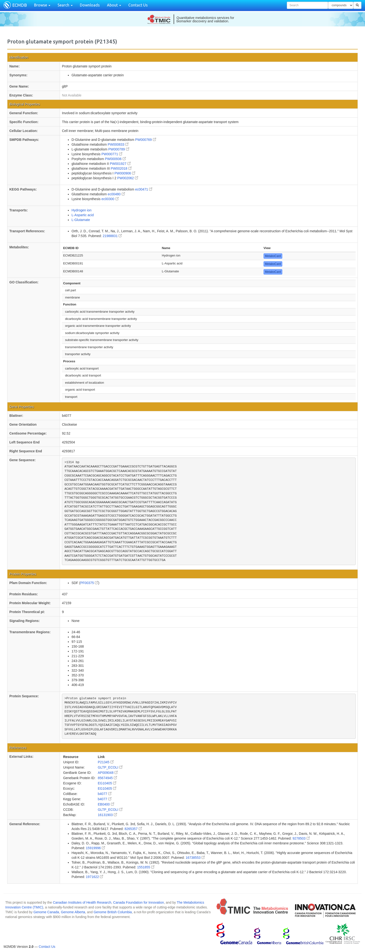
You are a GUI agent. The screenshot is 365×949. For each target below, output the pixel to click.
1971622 (94, 877)
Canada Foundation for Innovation (138, 902)
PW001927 (120, 164)
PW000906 (124, 173)
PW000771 (111, 154)
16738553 (195, 857)
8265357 (133, 829)
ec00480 (116, 194)
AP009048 (108, 773)
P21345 (106, 762)
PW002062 (127, 178)
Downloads (90, 5)
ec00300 (110, 199)
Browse (42, 5)
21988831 (112, 236)
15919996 (95, 848)
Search (65, 5)
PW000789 (118, 149)
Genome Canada (46, 912)
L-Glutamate (80, 220)
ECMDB (19, 5)
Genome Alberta (73, 912)
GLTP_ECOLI (110, 767)
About (114, 5)
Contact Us (138, 5)
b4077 (105, 794)
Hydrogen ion (81, 210)
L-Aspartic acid (82, 215)
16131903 (107, 815)
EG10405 (107, 783)
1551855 (145, 867)
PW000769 (145, 140)
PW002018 (121, 168)
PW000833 (118, 144)
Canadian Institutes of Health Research (82, 902)
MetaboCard (273, 256)
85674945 (107, 778)
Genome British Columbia (113, 912)
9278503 (301, 838)
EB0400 (106, 804)
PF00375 (89, 583)
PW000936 (115, 159)
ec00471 (143, 189)
